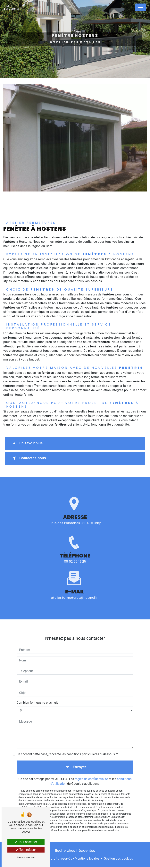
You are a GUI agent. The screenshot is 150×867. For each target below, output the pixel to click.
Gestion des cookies (118, 858)
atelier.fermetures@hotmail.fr (75, 593)
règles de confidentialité (91, 775)
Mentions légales (87, 858)
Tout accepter (26, 842)
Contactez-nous (28, 458)
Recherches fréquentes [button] (75, 850)
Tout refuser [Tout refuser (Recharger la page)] (26, 849)
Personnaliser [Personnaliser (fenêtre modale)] (26, 857)
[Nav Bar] (140, 7)
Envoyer (79, 763)
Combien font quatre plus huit (37, 699)
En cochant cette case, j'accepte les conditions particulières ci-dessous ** (67, 750)
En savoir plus (27, 443)
